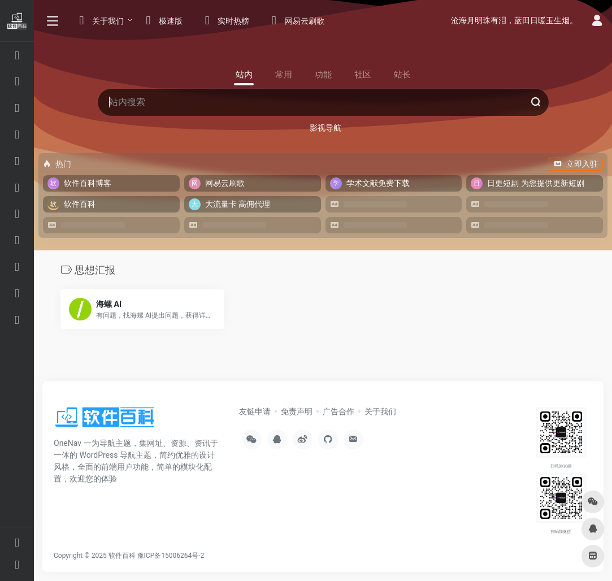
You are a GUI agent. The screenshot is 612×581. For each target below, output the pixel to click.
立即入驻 (576, 163)
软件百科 (122, 556)
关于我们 (380, 411)
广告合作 (338, 411)
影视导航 (325, 127)
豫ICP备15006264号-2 (171, 556)
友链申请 (255, 411)
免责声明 (296, 411)
